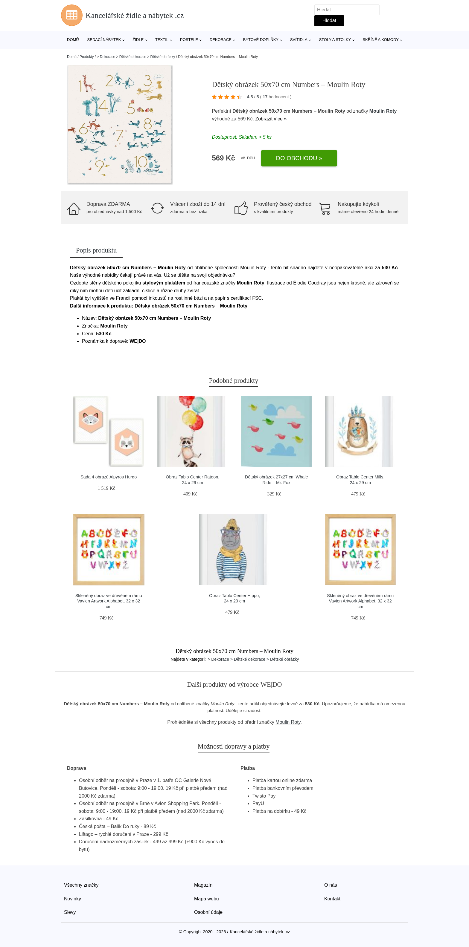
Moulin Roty (383, 111)
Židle (138, 39)
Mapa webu (206, 898)
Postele (189, 39)
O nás (330, 885)
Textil (161, 39)
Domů (73, 39)
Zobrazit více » (271, 118)
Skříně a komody (381, 39)
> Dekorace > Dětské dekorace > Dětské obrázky (136, 57)
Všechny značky (81, 885)
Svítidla (298, 39)
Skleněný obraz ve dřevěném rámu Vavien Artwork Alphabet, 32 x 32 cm (108, 601)
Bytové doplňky (260, 39)
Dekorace (221, 39)
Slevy (70, 912)
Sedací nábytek (104, 39)
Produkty (87, 57)
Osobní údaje (208, 912)
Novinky (72, 898)
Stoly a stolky (335, 39)
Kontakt (332, 898)
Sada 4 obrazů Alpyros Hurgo (108, 477)
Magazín (203, 885)
